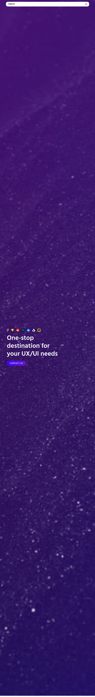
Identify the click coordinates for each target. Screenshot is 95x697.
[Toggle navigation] (85, 4)
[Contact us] (16, 363)
